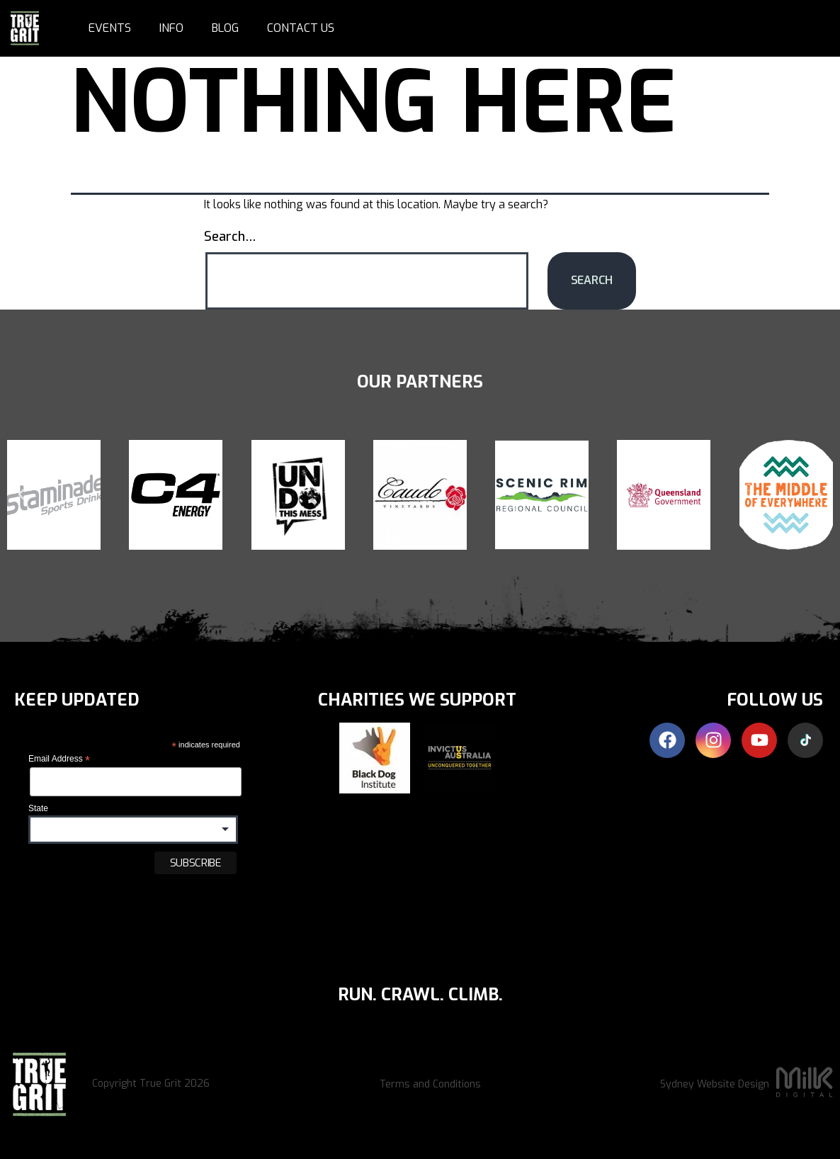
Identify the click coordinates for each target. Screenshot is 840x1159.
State (38, 808)
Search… (230, 236)
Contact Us (300, 28)
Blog (225, 28)
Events (110, 28)
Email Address (59, 759)
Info (171, 28)
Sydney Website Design (714, 1084)
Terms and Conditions (430, 1084)
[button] (21, 494)
